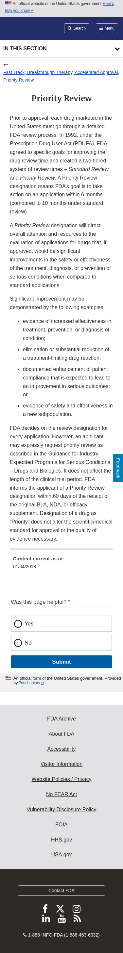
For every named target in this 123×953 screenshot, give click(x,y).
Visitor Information (62, 764)
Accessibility (61, 749)
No (28, 643)
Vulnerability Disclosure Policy (62, 809)
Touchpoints (29, 683)
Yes (29, 624)
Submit (61, 662)
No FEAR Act (61, 794)
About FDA (61, 734)
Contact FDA (61, 890)
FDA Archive (61, 718)
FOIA (61, 824)
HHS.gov (61, 840)
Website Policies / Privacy (62, 779)
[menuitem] (61, 564)
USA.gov (61, 854)
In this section (24, 48)
